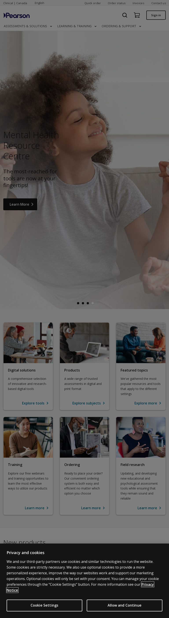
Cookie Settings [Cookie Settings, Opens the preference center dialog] (44, 605)
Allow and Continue (124, 605)
